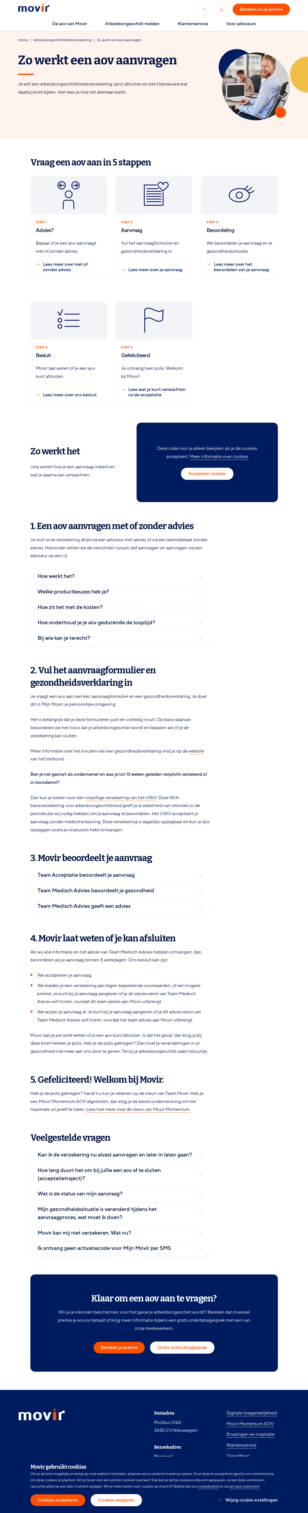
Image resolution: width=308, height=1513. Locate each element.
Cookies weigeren (116, 1500)
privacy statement (244, 1486)
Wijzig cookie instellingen (251, 1500)
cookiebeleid (208, 1486)
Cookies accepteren (58, 1500)
